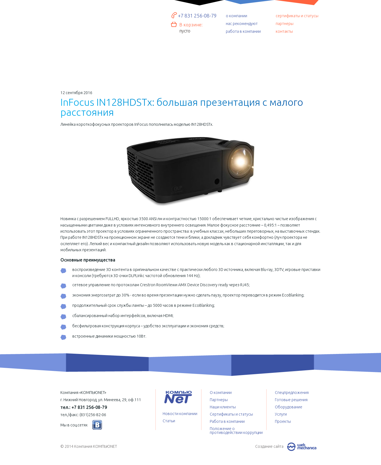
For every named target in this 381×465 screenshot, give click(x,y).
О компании (221, 392)
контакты (284, 31)
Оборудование (137, 60)
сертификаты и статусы (297, 16)
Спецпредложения (244, 62)
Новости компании (180, 414)
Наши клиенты (223, 407)
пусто (184, 30)
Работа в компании (227, 421)
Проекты (296, 61)
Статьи (169, 421)
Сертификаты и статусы (231, 414)
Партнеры (219, 400)
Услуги (191, 62)
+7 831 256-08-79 (197, 15)
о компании (236, 16)
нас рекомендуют (242, 23)
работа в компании (243, 31)
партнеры (284, 23)
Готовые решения (84, 58)
